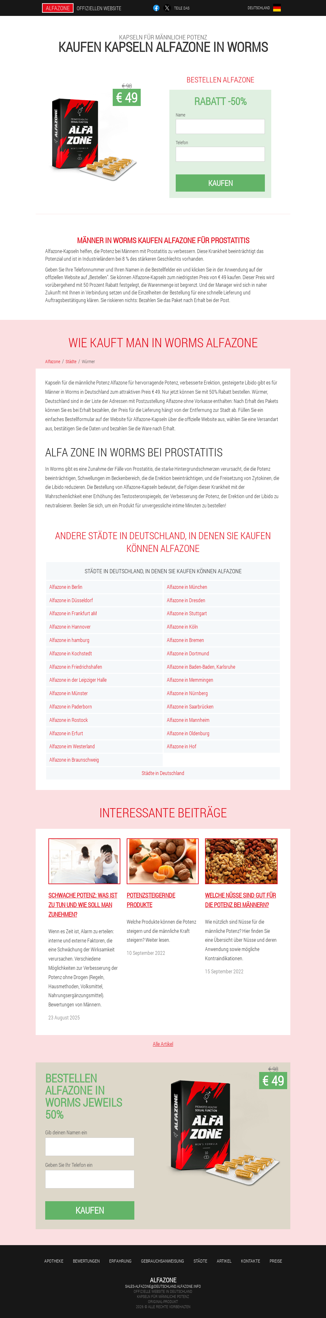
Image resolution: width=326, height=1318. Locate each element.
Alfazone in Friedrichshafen (75, 666)
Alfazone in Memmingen (190, 679)
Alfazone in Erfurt (66, 733)
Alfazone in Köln (182, 626)
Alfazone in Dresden (186, 600)
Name (180, 115)
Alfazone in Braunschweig (74, 759)
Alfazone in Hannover (70, 626)
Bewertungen (86, 1261)
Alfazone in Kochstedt (70, 653)
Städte (200, 1261)
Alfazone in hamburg (69, 640)
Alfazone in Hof (181, 746)
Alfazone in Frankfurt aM (73, 613)
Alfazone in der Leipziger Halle (78, 679)
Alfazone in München (187, 586)
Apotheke (53, 1261)
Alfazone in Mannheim (188, 719)
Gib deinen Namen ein (66, 1132)
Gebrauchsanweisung (162, 1261)
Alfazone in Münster (68, 693)
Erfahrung (120, 1261)
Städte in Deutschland (163, 773)
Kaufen (220, 183)
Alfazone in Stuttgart (187, 613)
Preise (276, 1261)
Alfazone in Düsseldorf (71, 600)
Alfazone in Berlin (65, 586)
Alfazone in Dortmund (188, 653)
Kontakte (250, 1261)
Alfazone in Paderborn (70, 706)
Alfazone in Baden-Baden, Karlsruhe (201, 666)
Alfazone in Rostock (68, 719)
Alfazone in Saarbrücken (190, 706)
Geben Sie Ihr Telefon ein (69, 1164)
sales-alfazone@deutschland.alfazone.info (163, 1286)
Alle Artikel (163, 1043)
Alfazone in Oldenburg (188, 733)
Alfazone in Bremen (185, 640)
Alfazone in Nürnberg (187, 693)
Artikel (224, 1261)
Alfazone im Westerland (72, 746)
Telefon (182, 142)
